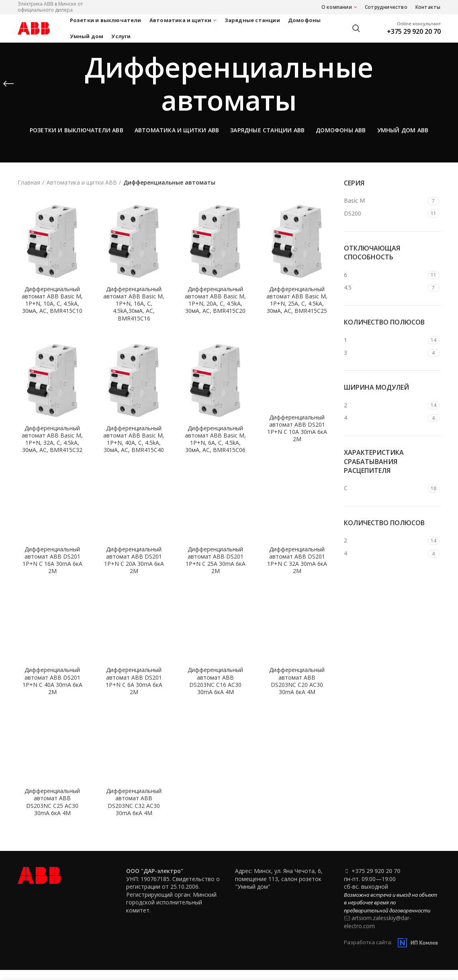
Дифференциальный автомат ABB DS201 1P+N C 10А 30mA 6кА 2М (297, 428)
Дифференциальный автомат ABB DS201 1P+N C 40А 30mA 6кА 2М (52, 681)
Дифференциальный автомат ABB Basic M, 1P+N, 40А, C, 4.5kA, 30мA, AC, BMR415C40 (133, 439)
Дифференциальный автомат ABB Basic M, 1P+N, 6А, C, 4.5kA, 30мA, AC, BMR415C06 (215, 439)
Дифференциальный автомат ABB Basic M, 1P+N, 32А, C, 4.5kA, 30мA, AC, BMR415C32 (52, 439)
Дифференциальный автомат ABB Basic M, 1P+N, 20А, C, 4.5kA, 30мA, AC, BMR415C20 (215, 300)
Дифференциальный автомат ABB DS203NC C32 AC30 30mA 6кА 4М (134, 802)
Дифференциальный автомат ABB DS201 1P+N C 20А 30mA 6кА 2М (134, 560)
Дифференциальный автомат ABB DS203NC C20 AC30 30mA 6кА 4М (297, 681)
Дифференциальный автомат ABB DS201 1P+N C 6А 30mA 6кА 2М (134, 681)
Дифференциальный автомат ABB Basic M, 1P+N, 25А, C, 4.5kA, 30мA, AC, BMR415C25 (296, 300)
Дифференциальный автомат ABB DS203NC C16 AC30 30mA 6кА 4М (215, 681)
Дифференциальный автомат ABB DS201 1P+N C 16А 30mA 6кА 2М (52, 560)
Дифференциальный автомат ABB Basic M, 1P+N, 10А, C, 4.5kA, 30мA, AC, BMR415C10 (52, 300)
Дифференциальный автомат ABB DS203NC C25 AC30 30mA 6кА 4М (52, 802)
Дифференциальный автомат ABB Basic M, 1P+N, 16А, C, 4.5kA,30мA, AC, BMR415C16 (133, 304)
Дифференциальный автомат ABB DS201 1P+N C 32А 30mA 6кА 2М (297, 560)
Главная (29, 182)
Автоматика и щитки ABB (82, 182)
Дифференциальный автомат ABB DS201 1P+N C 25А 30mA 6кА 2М (215, 560)
